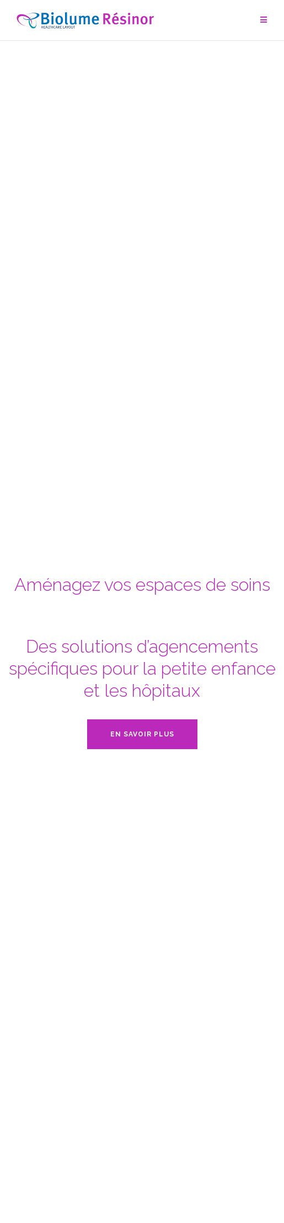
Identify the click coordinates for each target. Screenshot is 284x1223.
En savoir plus (142, 734)
